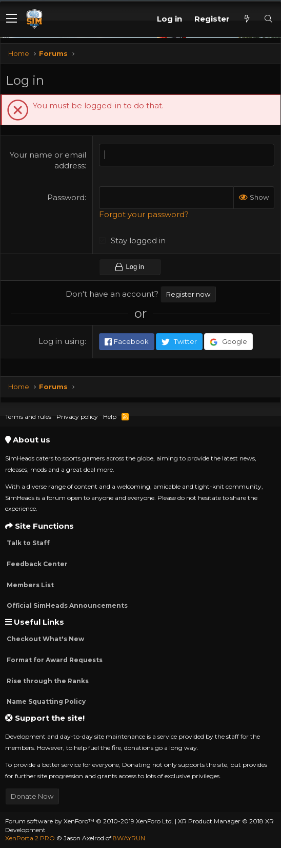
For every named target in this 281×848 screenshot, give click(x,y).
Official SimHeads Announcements (66, 605)
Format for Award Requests (54, 660)
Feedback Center (36, 564)
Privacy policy (77, 416)
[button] (11, 19)
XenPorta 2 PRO (30, 838)
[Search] (268, 18)
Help (109, 416)
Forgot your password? (144, 214)
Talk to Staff (27, 543)
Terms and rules (28, 416)
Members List (29, 585)
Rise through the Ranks (47, 681)
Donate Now (32, 796)
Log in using (61, 341)
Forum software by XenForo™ (89, 821)
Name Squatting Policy (45, 701)
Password (66, 197)
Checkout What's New (44, 639)
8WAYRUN (129, 838)
